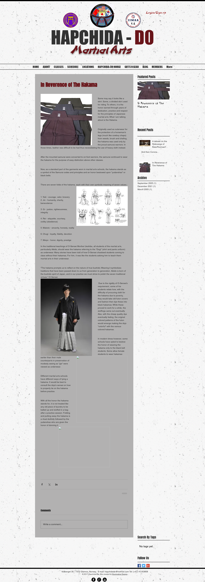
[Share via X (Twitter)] (49, 484)
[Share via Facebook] (42, 484)
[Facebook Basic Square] (139, 565)
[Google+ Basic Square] (148, 565)
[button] (157, 67)
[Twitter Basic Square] (143, 565)
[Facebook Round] (94, 580)
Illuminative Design (119, 574)
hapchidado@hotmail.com (117, 571)
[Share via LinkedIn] (56, 484)
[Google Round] (99, 580)
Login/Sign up (156, 13)
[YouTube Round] (105, 580)
